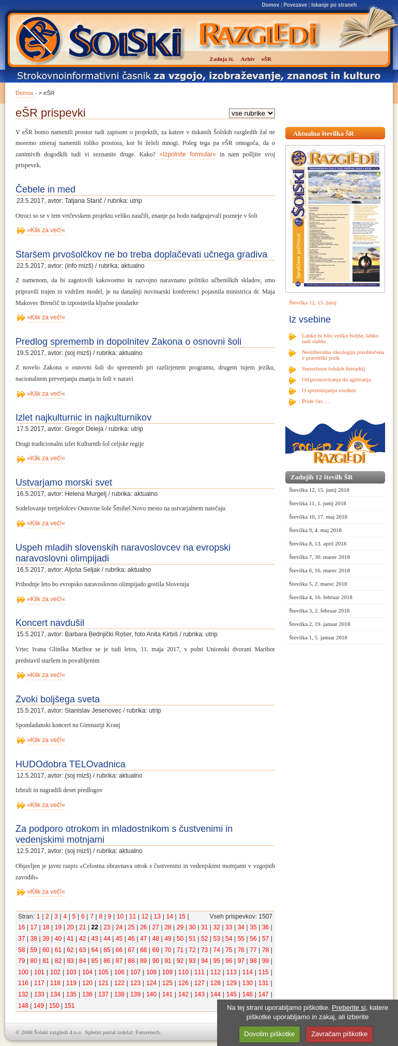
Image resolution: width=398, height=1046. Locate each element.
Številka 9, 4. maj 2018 (315, 530)
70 (167, 950)
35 (253, 927)
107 (135, 972)
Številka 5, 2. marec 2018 (318, 584)
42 (82, 938)
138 (119, 994)
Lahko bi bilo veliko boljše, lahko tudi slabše (340, 338)
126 (183, 983)
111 (199, 972)
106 (119, 972)
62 (70, 950)
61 (58, 950)
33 (228, 927)
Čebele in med (45, 189)
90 (155, 960)
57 (265, 938)
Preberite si (349, 1007)
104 (87, 972)
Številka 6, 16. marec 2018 (319, 570)
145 (231, 994)
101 (39, 972)
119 (71, 983)
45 (119, 938)
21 (82, 927)
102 (55, 972)
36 (265, 927)
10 (120, 916)
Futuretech (147, 1032)
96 (228, 960)
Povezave (295, 5)
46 (131, 938)
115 (263, 972)
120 (87, 983)
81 (45, 960)
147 (263, 994)
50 (180, 938)
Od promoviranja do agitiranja (336, 379)
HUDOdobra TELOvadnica (71, 764)
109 (167, 972)
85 (94, 960)
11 (132, 916)
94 (204, 960)
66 (119, 950)
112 (215, 972)
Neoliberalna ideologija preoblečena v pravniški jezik (343, 355)
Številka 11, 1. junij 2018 (317, 503)
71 (180, 950)
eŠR (266, 59)
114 (247, 972)
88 (131, 960)
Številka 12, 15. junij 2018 (319, 490)
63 (82, 950)
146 (247, 994)
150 (54, 1005)
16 (21, 927)
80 (33, 960)
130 (247, 983)
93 (192, 960)
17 (33, 927)
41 (70, 938)
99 (265, 960)
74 (216, 950)
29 (180, 927)
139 (135, 994)
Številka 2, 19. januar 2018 (319, 624)
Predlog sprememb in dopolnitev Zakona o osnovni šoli (128, 341)
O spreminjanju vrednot (329, 390)
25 (131, 927)
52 (204, 938)
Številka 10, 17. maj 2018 (318, 516)
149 (39, 1005)
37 (21, 938)
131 (263, 983)
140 (151, 994)
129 (231, 983)
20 (70, 927)
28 (167, 927)
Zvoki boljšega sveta (58, 699)
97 (241, 960)
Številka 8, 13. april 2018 (317, 543)
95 (216, 960)
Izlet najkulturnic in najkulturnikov (83, 417)
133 (39, 994)
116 (23, 983)
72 (192, 950)
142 (183, 994)
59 (33, 950)
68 (143, 950)
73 (204, 950)
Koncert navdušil (50, 623)
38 (33, 938)
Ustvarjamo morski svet (64, 482)
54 (228, 938)
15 (181, 916)
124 (151, 983)
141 (167, 994)
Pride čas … (316, 401)
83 (70, 960)
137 (103, 994)
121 (103, 983)
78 (265, 950)
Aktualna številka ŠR (323, 133)
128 (215, 983)
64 (94, 950)
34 (241, 927)
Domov (270, 5)
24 (119, 927)
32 (216, 927)
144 (215, 994)
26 (143, 927)
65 (106, 950)
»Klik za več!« (46, 230)
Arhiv (248, 59)
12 (145, 916)
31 (204, 927)
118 (55, 983)
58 (21, 950)
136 (87, 994)
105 (103, 972)
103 (71, 972)
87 (119, 960)
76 (241, 950)
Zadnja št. (221, 59)
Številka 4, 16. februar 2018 (321, 597)
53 (216, 938)
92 (180, 960)
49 (167, 938)
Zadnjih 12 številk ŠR (321, 477)
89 (143, 960)
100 (23, 972)
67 (131, 950)
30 (192, 927)
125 (167, 983)
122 (119, 983)
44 (106, 938)
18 (45, 927)
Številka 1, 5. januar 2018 (318, 637)
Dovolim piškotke (269, 1034)
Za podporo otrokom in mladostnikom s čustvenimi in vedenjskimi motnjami (124, 834)
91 (167, 960)
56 (253, 938)
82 (58, 960)
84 (82, 960)
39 (45, 938)
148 (23, 1005)
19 (58, 927)
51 (192, 938)
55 (241, 938)
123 (135, 983)
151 (69, 1005)
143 (199, 994)
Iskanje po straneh (334, 5)
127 (199, 983)
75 (228, 950)
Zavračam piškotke (339, 1034)
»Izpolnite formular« (186, 154)
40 (58, 938)
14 (169, 916)
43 (94, 938)
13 (157, 916)
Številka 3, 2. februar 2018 (319, 610)
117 (39, 983)
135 (71, 994)
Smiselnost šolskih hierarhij (333, 368)
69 (155, 950)
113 (231, 972)
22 (94, 927)
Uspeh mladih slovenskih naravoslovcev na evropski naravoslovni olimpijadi (123, 553)
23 (106, 927)
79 (21, 960)
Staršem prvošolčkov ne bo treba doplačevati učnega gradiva (141, 254)
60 (45, 950)
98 (253, 960)
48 (155, 938)
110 (183, 972)
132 (23, 994)
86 (106, 960)
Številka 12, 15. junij (312, 302)
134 (55, 994)
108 (151, 972)
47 (143, 938)
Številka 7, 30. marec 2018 (319, 557)
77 (253, 950)
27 (155, 927)
